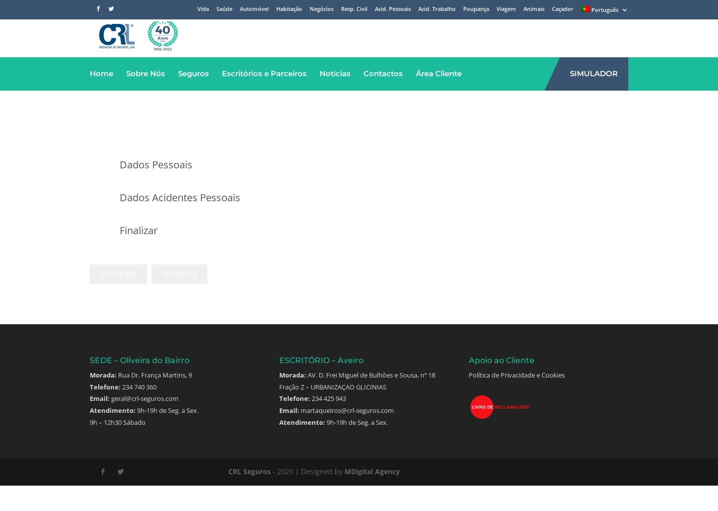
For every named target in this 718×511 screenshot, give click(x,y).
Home (101, 99)
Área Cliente (439, 99)
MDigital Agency (372, 497)
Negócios (322, 9)
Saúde (224, 9)
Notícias (335, 99)
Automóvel (254, 9)
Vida (203, 9)
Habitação (289, 9)
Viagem (506, 9)
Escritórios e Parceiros (264, 99)
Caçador (562, 9)
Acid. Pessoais (393, 9)
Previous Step (118, 299)
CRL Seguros (249, 497)
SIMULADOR (594, 99)
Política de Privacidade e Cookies (517, 400)
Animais (534, 9)
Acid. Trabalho (437, 9)
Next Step (180, 299)
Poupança (476, 9)
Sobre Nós (145, 99)
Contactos (383, 99)
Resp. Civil (354, 9)
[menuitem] (604, 11)
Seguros (193, 99)
